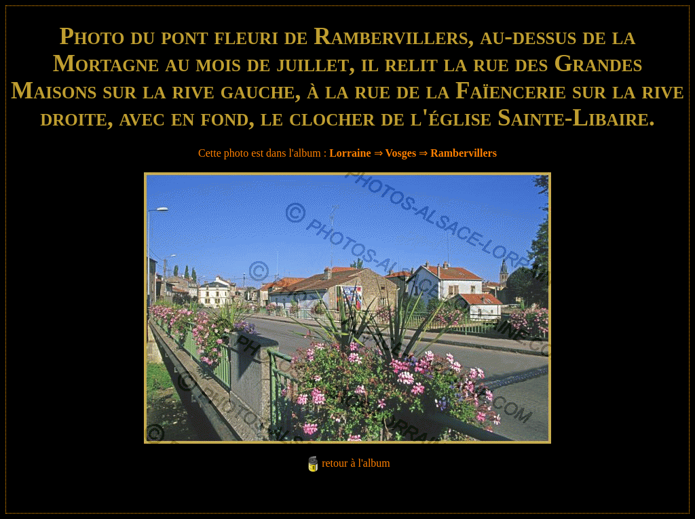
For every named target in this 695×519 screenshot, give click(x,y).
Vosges (401, 153)
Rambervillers (463, 153)
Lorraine (350, 153)
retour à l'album (356, 463)
